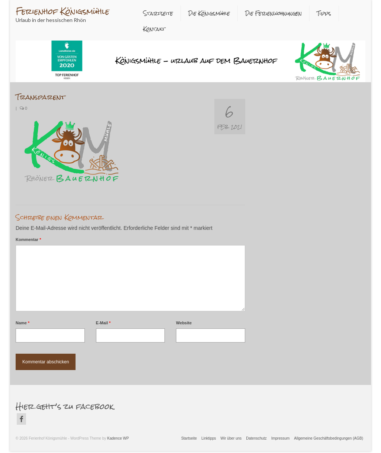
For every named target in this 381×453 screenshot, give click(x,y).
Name (22, 323)
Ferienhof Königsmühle (62, 11)
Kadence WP (118, 438)
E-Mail (103, 323)
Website (184, 323)
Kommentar (28, 239)
